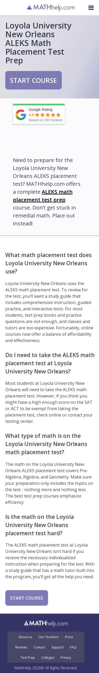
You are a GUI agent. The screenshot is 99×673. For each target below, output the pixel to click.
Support (57, 647)
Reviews (21, 647)
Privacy (65, 658)
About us (25, 637)
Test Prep (28, 658)
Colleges (47, 658)
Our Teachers (48, 637)
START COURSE (33, 80)
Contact (39, 647)
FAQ (73, 647)
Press (69, 637)
